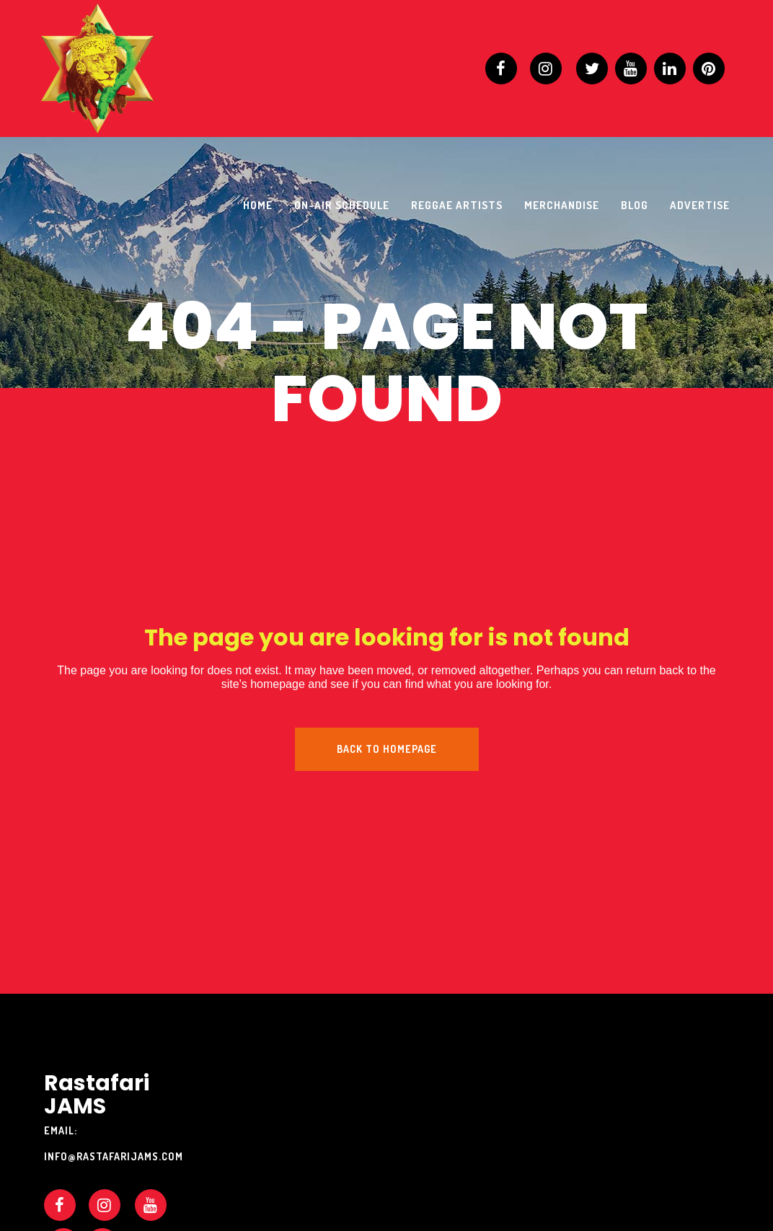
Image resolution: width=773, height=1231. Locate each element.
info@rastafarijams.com (113, 1156)
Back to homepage (387, 749)
